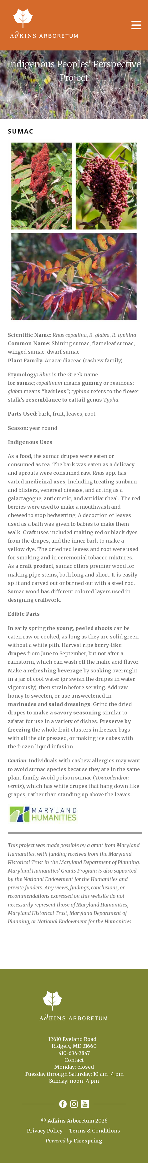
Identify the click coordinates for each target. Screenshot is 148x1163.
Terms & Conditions (94, 1131)
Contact (74, 1060)
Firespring (88, 1140)
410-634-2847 (74, 1053)
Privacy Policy (45, 1131)
